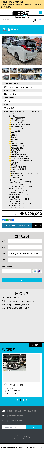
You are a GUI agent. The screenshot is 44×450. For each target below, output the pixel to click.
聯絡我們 (20, 416)
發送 (22, 280)
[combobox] (17, 20)
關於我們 (12, 416)
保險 (15, 411)
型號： (4, 253)
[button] (17, 400)
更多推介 (35, 345)
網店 (29, 411)
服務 (20, 411)
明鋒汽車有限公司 (13, 298)
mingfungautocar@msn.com (18, 305)
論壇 (34, 411)
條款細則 (12, 421)
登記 (34, 427)
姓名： (4, 241)
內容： (4, 260)
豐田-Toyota (13, 385)
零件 (24, 411)
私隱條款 (20, 421)
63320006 (11, 301)
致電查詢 (36, 225)
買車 (10, 411)
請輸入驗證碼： (8, 267)
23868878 (30, 301)
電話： (4, 247)
